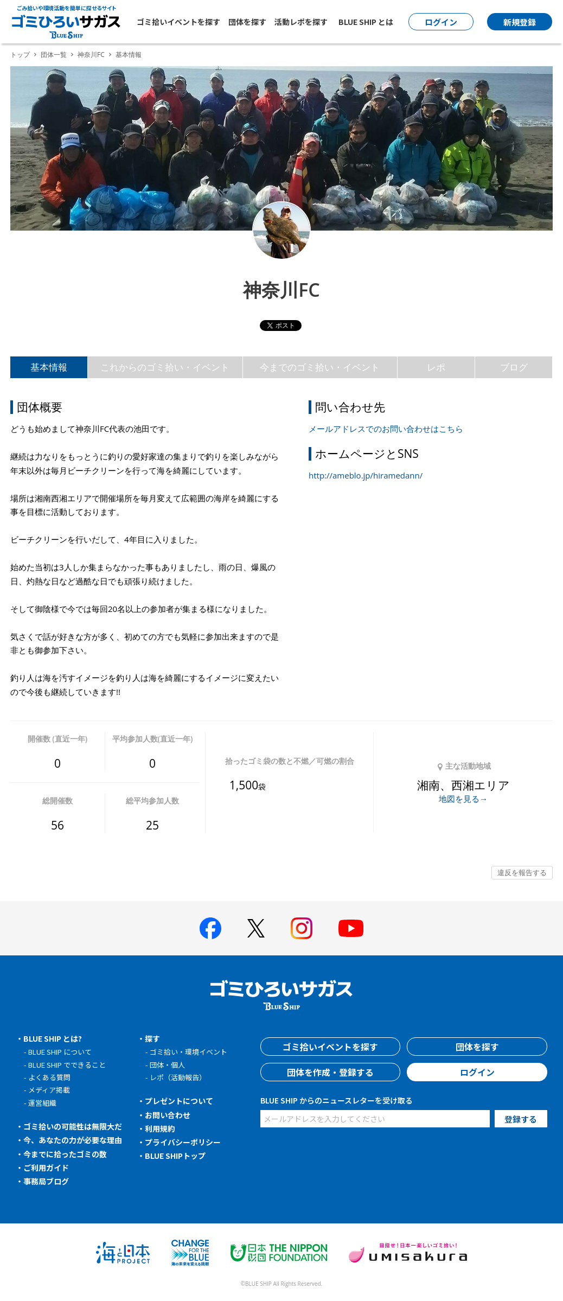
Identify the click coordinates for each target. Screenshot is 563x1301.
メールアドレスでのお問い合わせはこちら (386, 428)
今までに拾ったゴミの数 (65, 1154)
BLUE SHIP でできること (67, 1065)
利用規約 (160, 1128)
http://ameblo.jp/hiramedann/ (366, 475)
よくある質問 (49, 1077)
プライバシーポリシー (183, 1142)
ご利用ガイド (46, 1167)
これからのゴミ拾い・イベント (164, 367)
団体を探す (247, 21)
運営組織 (42, 1103)
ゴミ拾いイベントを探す (178, 21)
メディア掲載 (49, 1090)
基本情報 (48, 367)
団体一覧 (54, 54)
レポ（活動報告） (178, 1077)
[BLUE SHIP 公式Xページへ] (256, 928)
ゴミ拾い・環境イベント (188, 1052)
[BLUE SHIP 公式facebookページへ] (210, 928)
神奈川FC (91, 54)
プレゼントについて (179, 1100)
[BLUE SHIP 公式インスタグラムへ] (301, 928)
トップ (20, 54)
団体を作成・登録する (330, 1072)
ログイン (477, 1072)
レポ (436, 367)
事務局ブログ (46, 1181)
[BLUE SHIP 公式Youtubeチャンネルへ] (350, 928)
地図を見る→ (463, 798)
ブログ (514, 367)
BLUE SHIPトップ (175, 1155)
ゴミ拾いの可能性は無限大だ (72, 1126)
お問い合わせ (167, 1114)
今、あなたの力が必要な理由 (72, 1139)
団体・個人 (167, 1065)
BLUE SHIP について (60, 1052)
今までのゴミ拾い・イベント (320, 367)
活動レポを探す (301, 21)
